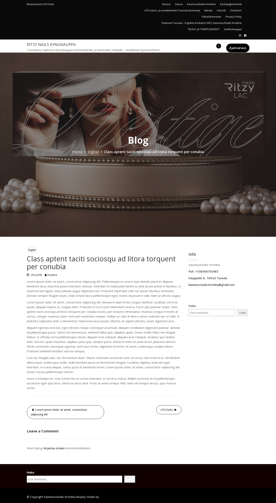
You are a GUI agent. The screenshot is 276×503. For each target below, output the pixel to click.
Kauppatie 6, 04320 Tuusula (207, 278)
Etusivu (166, 4)
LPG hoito (48, 4)
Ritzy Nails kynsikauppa (51, 44)
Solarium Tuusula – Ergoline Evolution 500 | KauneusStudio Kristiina (202, 23)
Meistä (208, 10)
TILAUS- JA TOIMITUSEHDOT (204, 29)
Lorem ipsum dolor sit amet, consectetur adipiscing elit (59, 412)
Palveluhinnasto (211, 16)
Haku (192, 306)
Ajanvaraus (237, 48)
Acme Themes (109, 497)
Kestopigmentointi (231, 4)
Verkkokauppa (233, 29)
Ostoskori (236, 10)
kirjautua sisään (54, 448)
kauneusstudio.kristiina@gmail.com (211, 285)
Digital (32, 250)
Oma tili (221, 10)
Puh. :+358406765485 (203, 271)
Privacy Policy (234, 16)
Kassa (179, 4)
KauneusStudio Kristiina (201, 4)
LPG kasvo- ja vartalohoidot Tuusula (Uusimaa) (172, 10)
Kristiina (52, 275)
